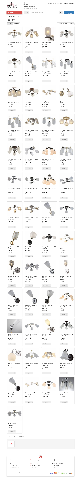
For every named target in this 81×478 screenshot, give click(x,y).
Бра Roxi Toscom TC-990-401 (13, 247)
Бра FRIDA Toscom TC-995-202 (48, 43)
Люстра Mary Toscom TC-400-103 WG (66, 218)
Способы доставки (14, 462)
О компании (13, 463)
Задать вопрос (35, 462)
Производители (12, 16)
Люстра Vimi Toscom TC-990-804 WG (66, 189)
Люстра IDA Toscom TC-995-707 (66, 130)
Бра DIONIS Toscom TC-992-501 (14, 276)
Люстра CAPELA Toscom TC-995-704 (49, 189)
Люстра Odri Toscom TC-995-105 (66, 43)
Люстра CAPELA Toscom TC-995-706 (49, 160)
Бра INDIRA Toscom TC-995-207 (66, 276)
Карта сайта (56, 467)
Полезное (34, 467)
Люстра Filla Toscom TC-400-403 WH (49, 130)
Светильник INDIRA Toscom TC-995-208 (30, 393)
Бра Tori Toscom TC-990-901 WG (13, 306)
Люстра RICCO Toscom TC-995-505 (31, 160)
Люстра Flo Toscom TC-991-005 (14, 160)
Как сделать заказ (36, 465)
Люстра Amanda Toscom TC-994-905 (66, 335)
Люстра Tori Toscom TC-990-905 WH (32, 335)
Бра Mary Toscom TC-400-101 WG (14, 393)
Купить (11, 52)
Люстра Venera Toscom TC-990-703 (66, 247)
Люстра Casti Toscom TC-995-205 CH (31, 276)
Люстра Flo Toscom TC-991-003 (14, 72)
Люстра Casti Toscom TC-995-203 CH (14, 189)
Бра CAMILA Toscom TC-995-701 (14, 364)
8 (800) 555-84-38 (29, 6)
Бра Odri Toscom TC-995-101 (30, 247)
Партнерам (56, 465)
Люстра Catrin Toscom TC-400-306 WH (48, 72)
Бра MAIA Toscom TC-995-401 (48, 335)
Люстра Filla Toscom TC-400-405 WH (66, 160)
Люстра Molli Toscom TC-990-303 (31, 189)
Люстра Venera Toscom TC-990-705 (66, 306)
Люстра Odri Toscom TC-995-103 (49, 247)
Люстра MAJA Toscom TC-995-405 (48, 364)
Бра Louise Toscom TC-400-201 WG (66, 364)
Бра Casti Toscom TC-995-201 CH (31, 306)
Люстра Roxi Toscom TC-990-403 (14, 43)
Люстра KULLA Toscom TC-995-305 (31, 43)
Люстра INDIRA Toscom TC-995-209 (49, 101)
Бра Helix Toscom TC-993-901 (66, 101)
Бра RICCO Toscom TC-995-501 (14, 335)
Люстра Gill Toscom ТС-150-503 (47, 393)
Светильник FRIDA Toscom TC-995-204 (13, 101)
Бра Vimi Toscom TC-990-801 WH (48, 218)
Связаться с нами (14, 467)
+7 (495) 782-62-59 (29, 5)
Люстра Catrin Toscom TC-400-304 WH (14, 130)
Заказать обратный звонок (38, 463)
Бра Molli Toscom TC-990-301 (48, 306)
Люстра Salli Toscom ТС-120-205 (65, 393)
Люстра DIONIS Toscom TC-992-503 (31, 218)
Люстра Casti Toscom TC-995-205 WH (14, 422)
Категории (14, 12)
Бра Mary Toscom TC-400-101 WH (31, 72)
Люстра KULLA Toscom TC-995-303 (14, 218)
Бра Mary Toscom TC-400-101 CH (48, 276)
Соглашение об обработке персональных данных (59, 462)
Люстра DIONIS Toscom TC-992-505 (31, 130)
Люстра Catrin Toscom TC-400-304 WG (66, 72)
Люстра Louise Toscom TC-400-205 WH (31, 364)
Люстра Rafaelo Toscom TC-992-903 (31, 101)
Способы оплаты (14, 465)
